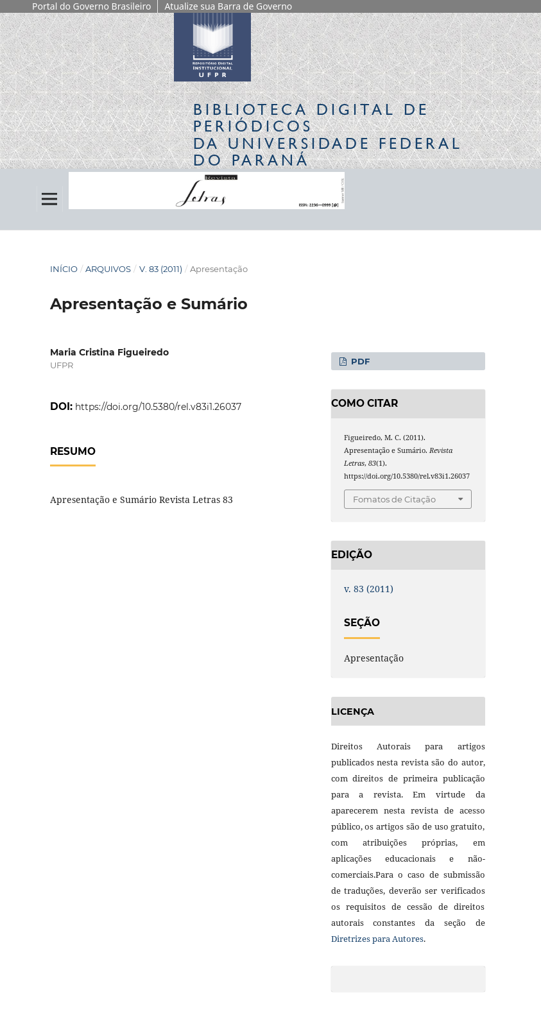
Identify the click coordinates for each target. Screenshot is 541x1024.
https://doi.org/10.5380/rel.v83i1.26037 (158, 407)
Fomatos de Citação (394, 499)
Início (64, 269)
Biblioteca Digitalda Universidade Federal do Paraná (328, 135)
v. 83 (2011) (160, 269)
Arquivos (108, 269)
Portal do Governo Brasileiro (91, 6)
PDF (359, 361)
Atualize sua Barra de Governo (228, 6)
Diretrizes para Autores (377, 938)
